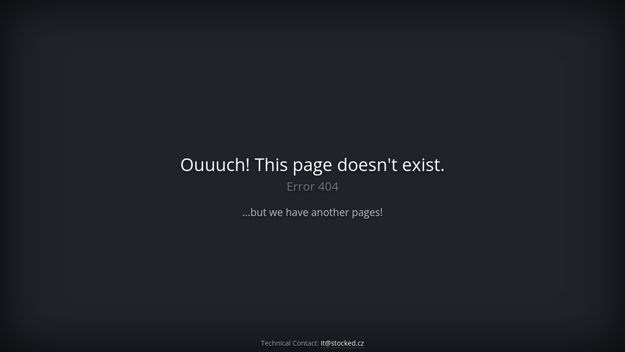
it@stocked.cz (342, 343)
